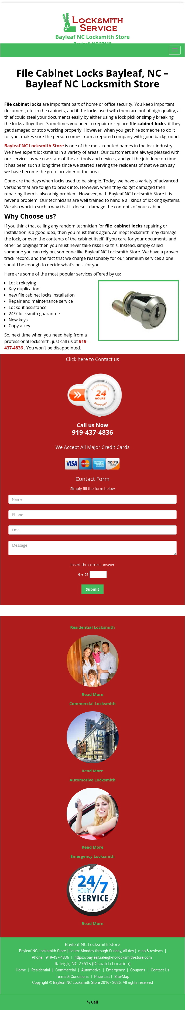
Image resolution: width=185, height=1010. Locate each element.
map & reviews (151, 951)
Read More (92, 694)
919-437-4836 (57, 957)
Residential (40, 970)
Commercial (66, 970)
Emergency (115, 970)
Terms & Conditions (72, 976)
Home (21, 970)
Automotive (91, 970)
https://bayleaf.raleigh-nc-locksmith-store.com (113, 957)
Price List (102, 976)
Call (92, 1002)
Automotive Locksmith (92, 780)
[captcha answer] (98, 575)
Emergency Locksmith (92, 856)
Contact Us (160, 970)
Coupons (137, 970)
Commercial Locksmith (92, 703)
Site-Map (121, 976)
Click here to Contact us (92, 359)
